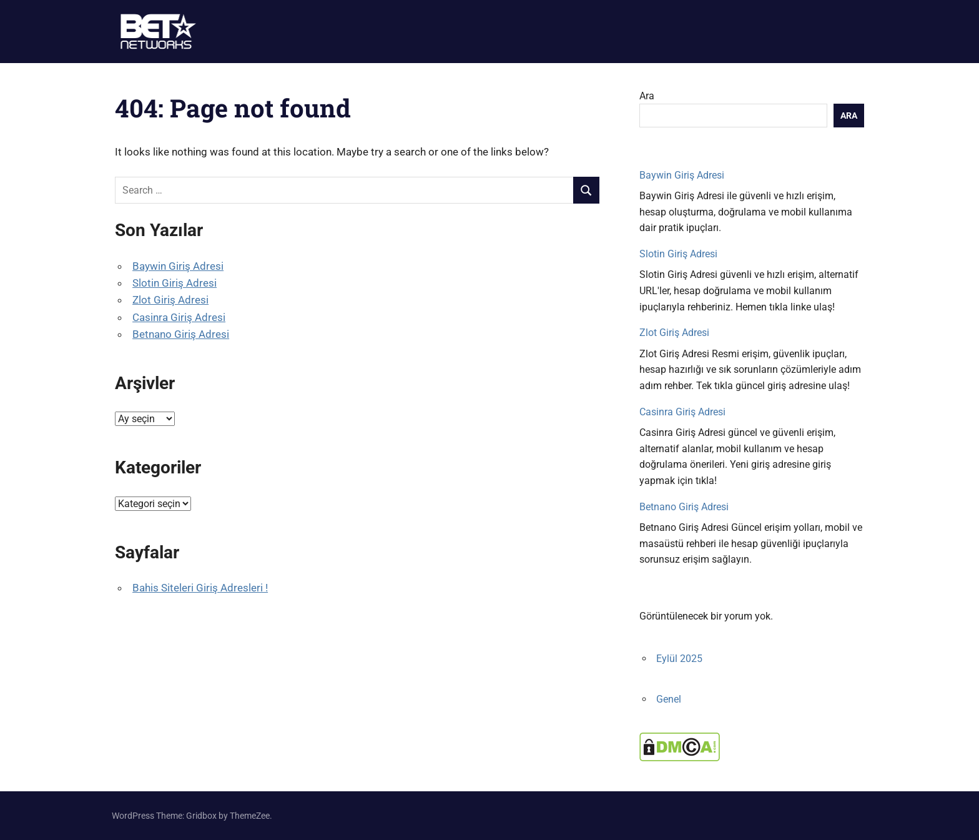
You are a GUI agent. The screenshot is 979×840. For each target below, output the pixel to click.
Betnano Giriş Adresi (180, 334)
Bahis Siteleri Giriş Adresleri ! (200, 587)
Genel (668, 699)
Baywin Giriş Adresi (178, 266)
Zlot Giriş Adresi (170, 300)
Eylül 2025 (679, 659)
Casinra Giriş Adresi (178, 317)
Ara (646, 96)
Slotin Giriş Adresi (174, 283)
